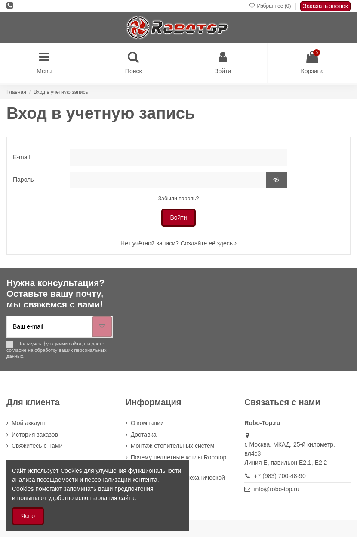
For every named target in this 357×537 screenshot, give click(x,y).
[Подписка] (102, 326)
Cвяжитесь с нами (37, 445)
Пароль (23, 179)
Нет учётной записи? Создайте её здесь (178, 243)
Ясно (28, 515)
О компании (147, 422)
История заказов (35, 434)
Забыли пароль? (178, 199)
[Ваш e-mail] (49, 326)
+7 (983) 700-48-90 (279, 475)
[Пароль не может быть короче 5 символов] (168, 180)
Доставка (144, 434)
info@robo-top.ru (276, 489)
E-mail (21, 157)
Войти (178, 217)
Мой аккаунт (29, 422)
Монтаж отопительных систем (173, 445)
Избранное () (270, 6)
